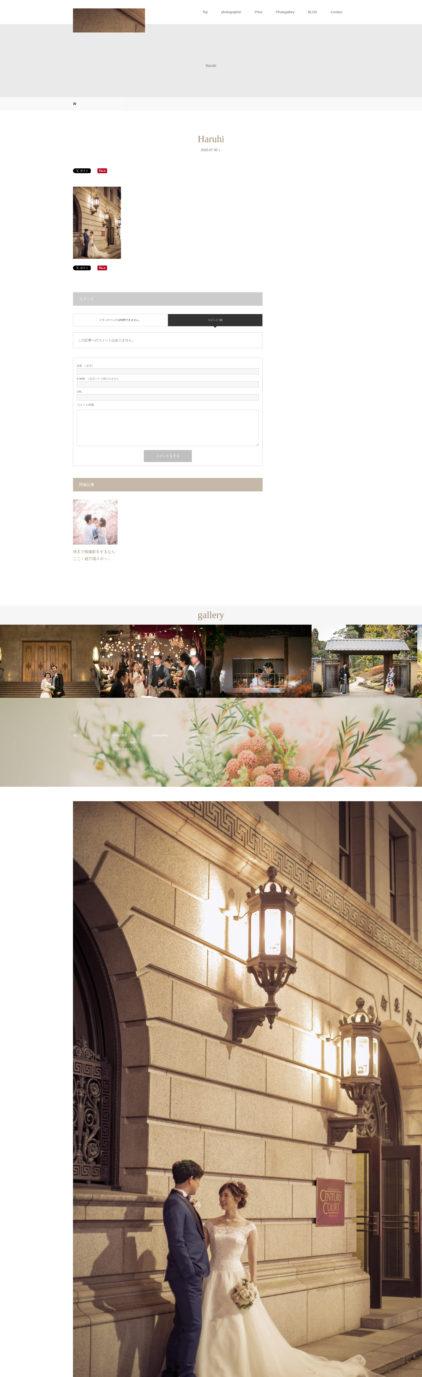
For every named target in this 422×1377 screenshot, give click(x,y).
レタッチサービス (124, 749)
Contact (336, 12)
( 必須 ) (85, 365)
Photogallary (285, 12)
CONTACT (239, 735)
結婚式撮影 (120, 735)
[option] (53, 661)
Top (205, 12)
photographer (231, 12)
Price (258, 12)
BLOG (312, 12)
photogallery (160, 735)
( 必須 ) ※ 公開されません (98, 378)
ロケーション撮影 (124, 742)
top (75, 735)
